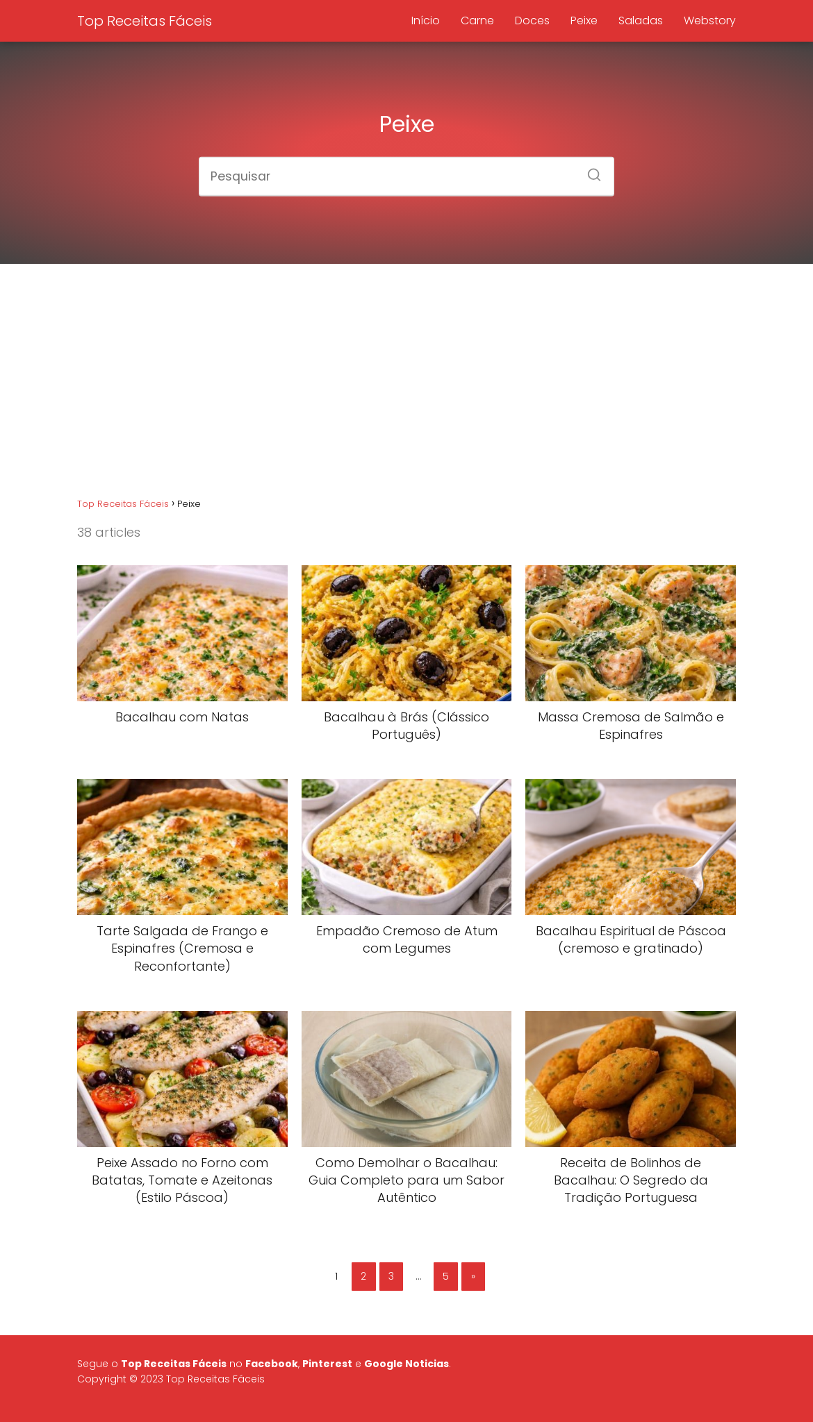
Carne (477, 20)
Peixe (584, 20)
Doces (532, 20)
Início (425, 20)
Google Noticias (406, 1364)
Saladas (640, 20)
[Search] (589, 170)
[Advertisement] (406, 383)
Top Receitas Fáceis (144, 21)
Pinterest (327, 1364)
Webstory (710, 20)
